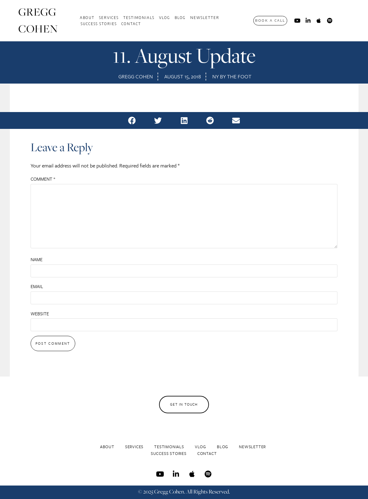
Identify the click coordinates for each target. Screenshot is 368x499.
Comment (43, 178)
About (87, 17)
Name (37, 259)
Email (37, 286)
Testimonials (138, 17)
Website (40, 313)
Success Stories (99, 23)
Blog (180, 17)
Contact (131, 23)
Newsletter (204, 17)
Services (109, 17)
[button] (132, 120)
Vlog (164, 17)
